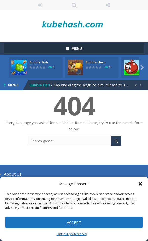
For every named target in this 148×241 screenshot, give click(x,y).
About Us (13, 174)
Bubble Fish (38, 62)
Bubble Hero (95, 62)
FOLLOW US (108, 5)
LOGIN (40, 5)
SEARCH (74, 5)
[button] (140, 183)
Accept (74, 222)
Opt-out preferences (72, 234)
